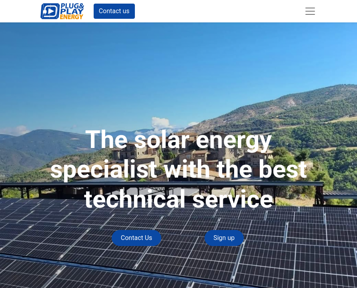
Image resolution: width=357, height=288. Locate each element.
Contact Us (136, 238)
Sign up (224, 238)
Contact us (114, 11)
